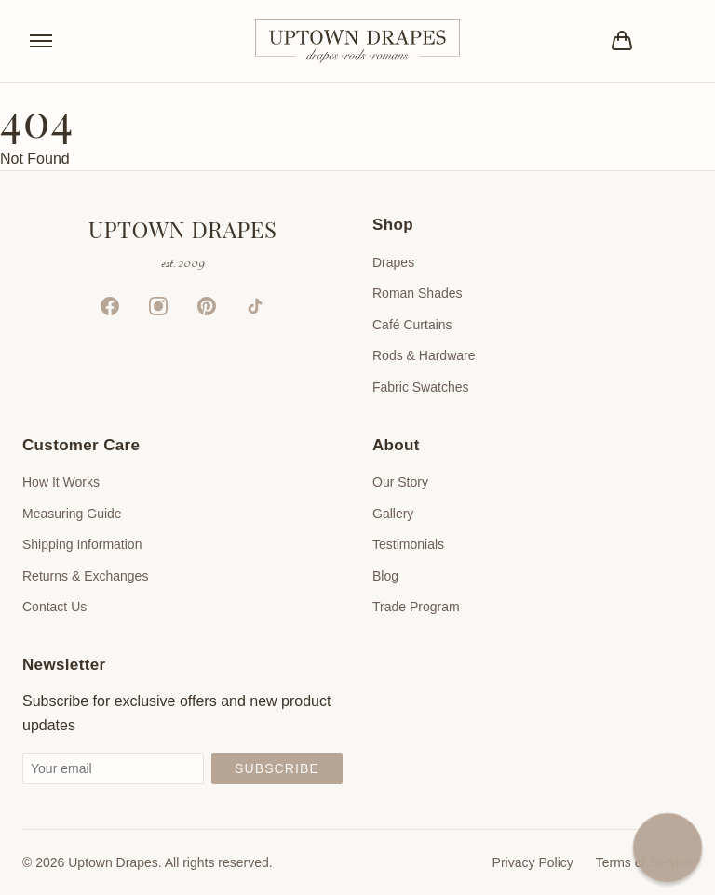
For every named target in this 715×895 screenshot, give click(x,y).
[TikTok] (255, 306)
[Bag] (622, 41)
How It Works (61, 481)
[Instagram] (158, 306)
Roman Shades (417, 293)
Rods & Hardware (424, 355)
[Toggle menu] (41, 41)
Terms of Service (644, 862)
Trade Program (416, 606)
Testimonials (408, 544)
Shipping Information (82, 544)
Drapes (393, 262)
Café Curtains (412, 324)
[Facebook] (110, 306)
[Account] (674, 41)
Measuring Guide (72, 513)
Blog (385, 575)
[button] (668, 848)
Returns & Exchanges (85, 575)
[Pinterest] (206, 306)
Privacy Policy (532, 862)
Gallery (392, 513)
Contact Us (54, 606)
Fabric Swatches (420, 387)
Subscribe (277, 768)
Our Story (400, 481)
